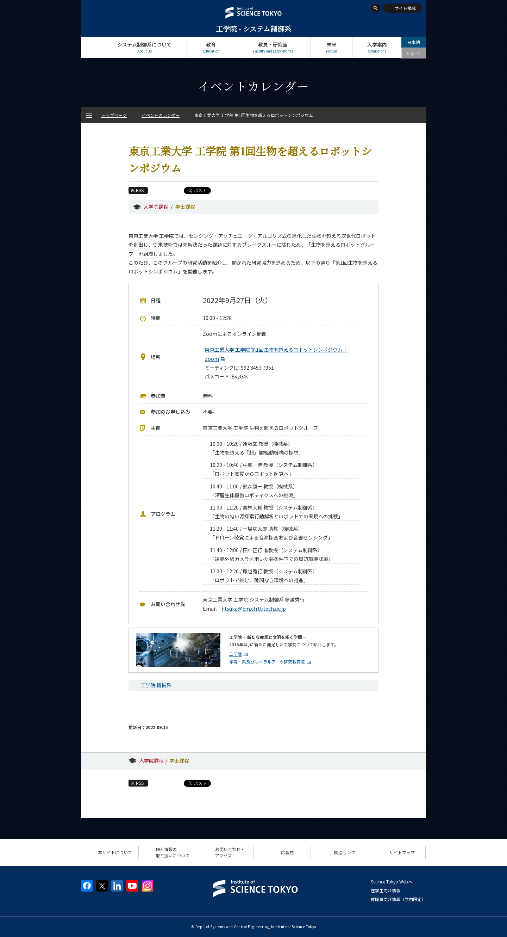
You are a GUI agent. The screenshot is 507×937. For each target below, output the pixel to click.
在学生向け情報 (385, 890)
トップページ (91, 47)
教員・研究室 (273, 47)
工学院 (235, 654)
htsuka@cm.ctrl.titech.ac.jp (253, 608)
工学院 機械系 (156, 685)
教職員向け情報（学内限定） (398, 899)
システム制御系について (144, 47)
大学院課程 (156, 206)
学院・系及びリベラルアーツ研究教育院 (267, 662)
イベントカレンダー (161, 115)
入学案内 (376, 47)
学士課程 (185, 206)
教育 (211, 47)
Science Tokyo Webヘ (391, 881)
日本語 (413, 42)
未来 (331, 47)
